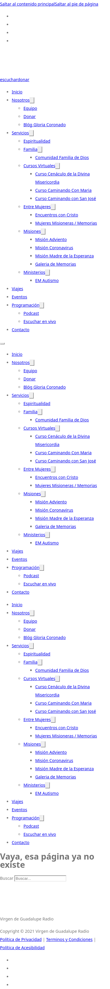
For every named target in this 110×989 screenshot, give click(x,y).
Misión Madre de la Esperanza (64, 256)
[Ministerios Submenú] (47, 272)
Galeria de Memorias (55, 264)
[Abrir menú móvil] (2, 343)
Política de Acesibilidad (22, 947)
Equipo (30, 108)
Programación (25, 305)
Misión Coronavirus (54, 247)
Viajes (17, 288)
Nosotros (21, 100)
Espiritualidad (36, 141)
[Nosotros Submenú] (32, 100)
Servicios (20, 133)
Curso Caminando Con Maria (63, 190)
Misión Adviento (51, 239)
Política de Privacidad (21, 939)
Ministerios (34, 272)
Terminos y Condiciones (69, 939)
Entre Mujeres (37, 206)
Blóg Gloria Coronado (44, 124)
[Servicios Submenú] (31, 133)
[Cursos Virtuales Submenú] (57, 166)
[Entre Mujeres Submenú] (53, 207)
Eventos (19, 297)
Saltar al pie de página (76, 4)
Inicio (17, 92)
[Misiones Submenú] (43, 231)
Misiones (32, 231)
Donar (29, 116)
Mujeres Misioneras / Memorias (66, 223)
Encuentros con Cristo (56, 215)
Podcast (31, 313)
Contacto (20, 329)
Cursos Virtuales (39, 165)
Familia (30, 149)
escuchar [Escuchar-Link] (9, 79)
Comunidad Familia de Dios (62, 157)
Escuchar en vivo (39, 321)
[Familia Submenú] (40, 149)
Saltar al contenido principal (27, 4)
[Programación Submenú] (41, 305)
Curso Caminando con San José (65, 198)
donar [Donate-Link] (23, 79)
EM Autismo (47, 280)
